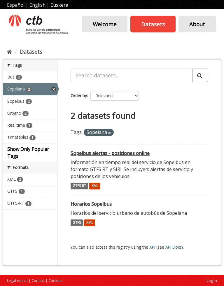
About (197, 24)
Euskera (59, 5)
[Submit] (200, 75)
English (37, 5)
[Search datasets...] (131, 75)
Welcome (105, 24)
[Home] (9, 51)
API (152, 247)
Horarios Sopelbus (91, 204)
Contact (38, 280)
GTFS (77, 222)
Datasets (153, 24)
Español (15, 5)
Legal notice (17, 280)
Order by (79, 95)
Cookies (55, 280)
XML (95, 186)
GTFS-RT (79, 186)
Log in (212, 280)
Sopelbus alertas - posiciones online (110, 153)
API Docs (173, 247)
